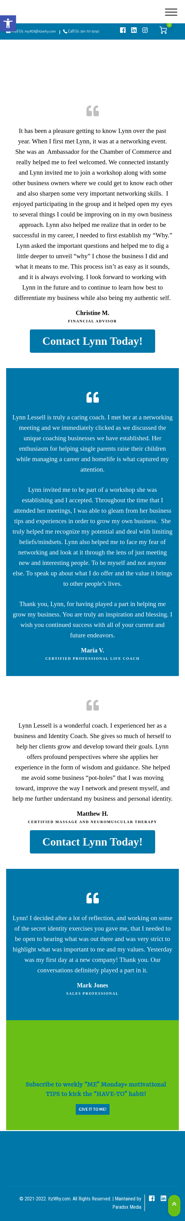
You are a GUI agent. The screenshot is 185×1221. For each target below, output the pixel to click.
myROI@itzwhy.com (40, 31)
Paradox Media (126, 1207)
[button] (8, 23)
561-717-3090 (89, 31)
